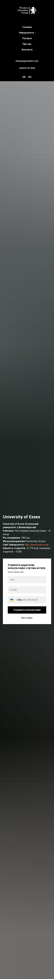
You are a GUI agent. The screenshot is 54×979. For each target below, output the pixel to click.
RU (29, 77)
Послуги (27, 38)
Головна (27, 27)
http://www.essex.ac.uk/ (37, 544)
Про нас (27, 44)
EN (24, 77)
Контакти (27, 49)
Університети (26, 32)
